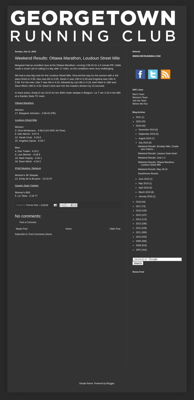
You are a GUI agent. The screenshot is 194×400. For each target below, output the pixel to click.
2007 (139, 250)
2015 (139, 215)
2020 (139, 121)
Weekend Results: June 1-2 (151, 157)
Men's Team (138, 94)
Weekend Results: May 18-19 (152, 169)
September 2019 (147, 134)
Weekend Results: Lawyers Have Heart (157, 153)
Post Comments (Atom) (40, 234)
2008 (139, 245)
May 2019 (144, 183)
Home (69, 229)
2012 (139, 228)
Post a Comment (28, 222)
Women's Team (140, 97)
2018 (139, 202)
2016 (139, 210)
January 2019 (146, 196)
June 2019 (144, 179)
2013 (139, 223)
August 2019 (145, 138)
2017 (139, 206)
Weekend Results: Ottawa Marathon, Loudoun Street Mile (156, 163)
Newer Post (21, 229)
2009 (139, 241)
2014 (139, 219)
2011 (139, 232)
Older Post (115, 229)
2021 (139, 117)
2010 (139, 237)
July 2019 (144, 142)
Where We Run (140, 104)
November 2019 (147, 129)
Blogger (110, 383)
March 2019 (145, 192)
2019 (139, 125)
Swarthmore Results (148, 173)
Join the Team (139, 100)
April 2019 (144, 187)
